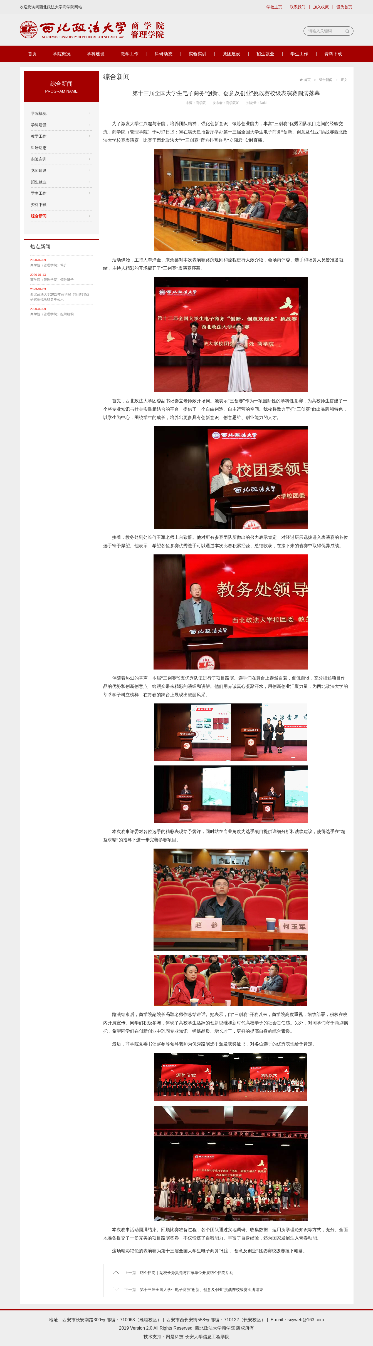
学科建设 (96, 53)
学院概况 (62, 53)
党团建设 (231, 53)
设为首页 (344, 7)
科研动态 (163, 53)
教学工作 (130, 53)
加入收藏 (321, 7)
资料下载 (333, 53)
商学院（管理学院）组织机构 (52, 314)
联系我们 (297, 7)
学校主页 (274, 7)
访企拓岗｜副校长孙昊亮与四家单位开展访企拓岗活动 (186, 1272)
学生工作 (299, 53)
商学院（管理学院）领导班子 (52, 280)
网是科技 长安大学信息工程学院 (197, 1336)
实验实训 (197, 53)
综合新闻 (38, 216)
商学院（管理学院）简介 (48, 265)
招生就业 (265, 53)
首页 (32, 53)
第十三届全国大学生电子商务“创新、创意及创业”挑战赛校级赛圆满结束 (201, 1289)
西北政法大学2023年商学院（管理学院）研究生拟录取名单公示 (60, 296)
